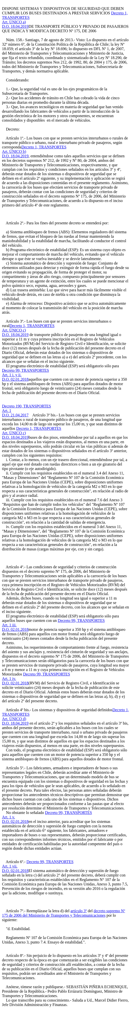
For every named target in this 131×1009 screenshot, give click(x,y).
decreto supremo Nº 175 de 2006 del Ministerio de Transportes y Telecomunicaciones (63, 913)
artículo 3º (78, 911)
